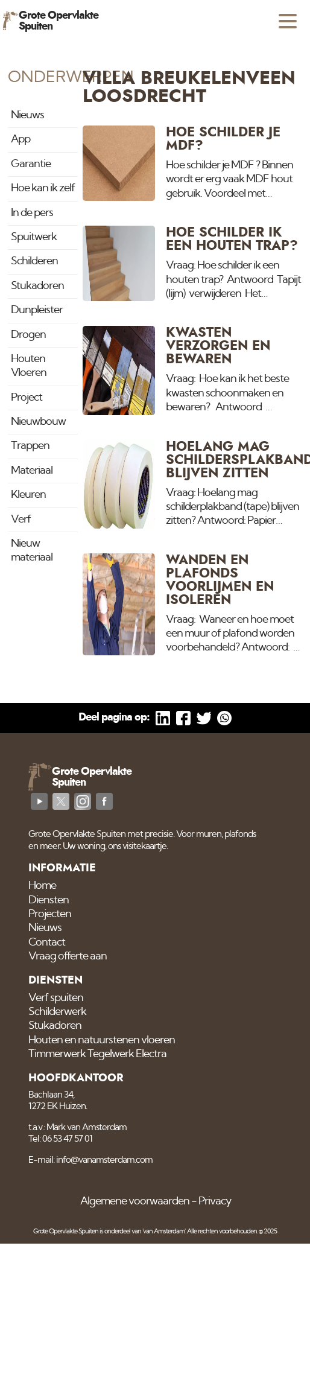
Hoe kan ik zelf (43, 188)
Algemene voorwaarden (134, 1201)
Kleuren (28, 494)
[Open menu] (287, 21)
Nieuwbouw (38, 421)
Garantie (31, 164)
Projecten (49, 914)
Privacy (214, 1201)
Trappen (30, 445)
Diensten (48, 900)
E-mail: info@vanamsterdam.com (90, 1160)
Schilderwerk (57, 1011)
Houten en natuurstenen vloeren (101, 1040)
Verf (21, 519)
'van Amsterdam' (163, 1231)
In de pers (32, 213)
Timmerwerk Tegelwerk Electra (97, 1054)
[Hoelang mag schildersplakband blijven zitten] (193, 484)
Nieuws (27, 115)
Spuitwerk (34, 237)
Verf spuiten (55, 998)
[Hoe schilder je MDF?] (193, 163)
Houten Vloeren (28, 366)
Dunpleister (37, 310)
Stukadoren (37, 286)
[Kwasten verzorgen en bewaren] (193, 370)
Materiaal (31, 470)
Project (26, 397)
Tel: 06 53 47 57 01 (60, 1138)
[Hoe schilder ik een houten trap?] (193, 263)
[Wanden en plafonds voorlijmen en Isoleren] (193, 604)
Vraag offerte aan (67, 956)
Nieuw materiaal (31, 550)
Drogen (28, 334)
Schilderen (34, 261)
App (20, 139)
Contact (46, 942)
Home (42, 885)
